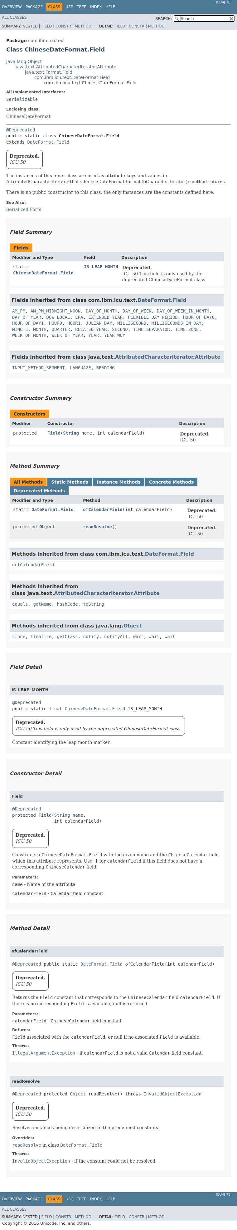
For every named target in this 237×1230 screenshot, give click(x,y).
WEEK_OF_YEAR (67, 335)
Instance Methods (118, 482)
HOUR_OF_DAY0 (199, 317)
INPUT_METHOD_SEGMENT (38, 367)
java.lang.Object (24, 61)
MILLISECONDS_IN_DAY (176, 323)
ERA (79, 317)
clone (18, 636)
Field (46, 26)
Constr (63, 26)
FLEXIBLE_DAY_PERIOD (153, 317)
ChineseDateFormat (28, 116)
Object (47, 526)
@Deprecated (20, 129)
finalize (41, 636)
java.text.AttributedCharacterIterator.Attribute (66, 66)
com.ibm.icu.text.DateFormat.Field (72, 77)
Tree (81, 7)
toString (93, 604)
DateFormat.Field (48, 142)
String (71, 432)
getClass (67, 636)
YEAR (93, 335)
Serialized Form (23, 209)
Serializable (22, 99)
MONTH (39, 329)
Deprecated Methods (39, 490)
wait (138, 636)
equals (20, 604)
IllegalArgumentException (43, 1052)
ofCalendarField (102, 509)
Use (69, 7)
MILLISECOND (131, 323)
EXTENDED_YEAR (105, 317)
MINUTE (20, 329)
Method (83, 26)
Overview (12, 7)
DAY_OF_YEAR (26, 317)
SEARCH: (164, 19)
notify (91, 636)
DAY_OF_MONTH (101, 310)
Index (96, 7)
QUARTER (60, 329)
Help (110, 7)
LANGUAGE (80, 367)
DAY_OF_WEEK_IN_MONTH (183, 310)
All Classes (14, 17)
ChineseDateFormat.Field (43, 272)
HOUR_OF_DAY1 (28, 323)
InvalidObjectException (172, 1093)
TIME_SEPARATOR (151, 329)
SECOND (120, 329)
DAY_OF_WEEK (137, 310)
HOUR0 (55, 323)
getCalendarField (33, 564)
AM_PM (18, 310)
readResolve (97, 526)
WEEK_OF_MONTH (29, 335)
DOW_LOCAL (58, 317)
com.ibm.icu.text (46, 40)
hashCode (67, 604)
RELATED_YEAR (91, 329)
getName (42, 604)
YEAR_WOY (114, 335)
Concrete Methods (171, 482)
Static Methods (69, 482)
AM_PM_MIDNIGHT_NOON (55, 310)
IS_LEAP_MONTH (101, 266)
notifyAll (116, 636)
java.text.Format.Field (48, 72)
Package (34, 7)
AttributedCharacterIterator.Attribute (167, 357)
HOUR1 (73, 323)
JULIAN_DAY (99, 323)
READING (105, 367)
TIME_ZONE (187, 329)
